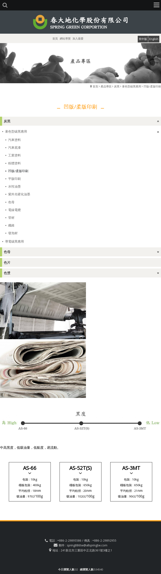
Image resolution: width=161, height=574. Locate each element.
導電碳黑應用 (14, 241)
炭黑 (116, 86)
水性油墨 (14, 186)
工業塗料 (14, 155)
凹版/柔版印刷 (152, 86)
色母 (10, 202)
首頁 (95, 86)
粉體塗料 (14, 163)
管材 (10, 217)
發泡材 (12, 233)
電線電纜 (14, 210)
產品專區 (106, 86)
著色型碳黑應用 (131, 86)
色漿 (7, 273)
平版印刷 (14, 178)
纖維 (10, 225)
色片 (7, 262)
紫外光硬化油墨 (18, 194)
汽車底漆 (14, 147)
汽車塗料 (14, 140)
